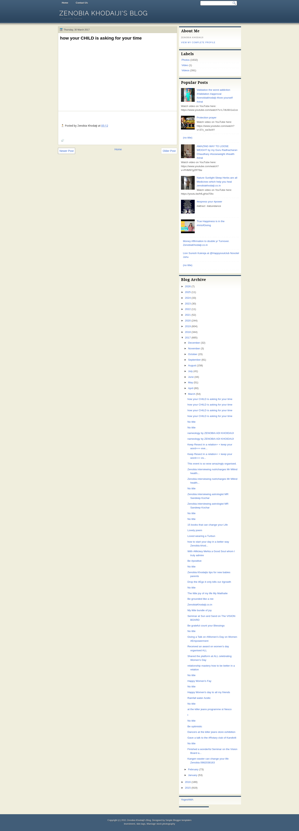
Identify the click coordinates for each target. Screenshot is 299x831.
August (192, 365)
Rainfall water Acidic (199, 698)
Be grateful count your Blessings (206, 625)
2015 (188, 787)
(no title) (187, 137)
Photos (186, 59)
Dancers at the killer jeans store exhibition (211, 732)
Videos (185, 70)
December (194, 342)
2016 (188, 782)
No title (191, 421)
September (194, 359)
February (193, 769)
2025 (188, 292)
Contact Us (82, 3)
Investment (129, 824)
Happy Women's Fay (199, 681)
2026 (188, 286)
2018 (188, 332)
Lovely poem (194, 530)
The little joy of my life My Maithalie (207, 593)
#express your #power (209, 201)
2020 (188, 320)
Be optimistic (194, 726)
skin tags (140, 824)
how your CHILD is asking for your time (101, 38)
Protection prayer (206, 117)
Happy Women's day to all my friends (208, 692)
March (191, 393)
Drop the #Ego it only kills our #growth (209, 581)
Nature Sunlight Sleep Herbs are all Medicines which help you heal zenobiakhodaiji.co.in (217, 181)
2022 (188, 309)
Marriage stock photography (161, 824)
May (190, 382)
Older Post (169, 150)
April (190, 388)
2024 (188, 297)
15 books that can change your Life (207, 524)
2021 (188, 314)
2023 (188, 303)
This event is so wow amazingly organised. (211, 463)
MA (191, 799)
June (191, 376)
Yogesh (185, 799)
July (190, 371)
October (192, 354)
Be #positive (194, 560)
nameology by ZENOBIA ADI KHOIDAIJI (210, 433)
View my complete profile (198, 42)
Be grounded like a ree (200, 598)
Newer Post (66, 150)
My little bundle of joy (199, 610)
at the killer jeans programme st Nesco (209, 709)
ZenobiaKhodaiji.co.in (199, 604)
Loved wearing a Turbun (201, 536)
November (194, 348)
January (192, 775)
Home (65, 3)
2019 (188, 326)
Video (185, 65)
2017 (188, 337)
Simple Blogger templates (179, 820)
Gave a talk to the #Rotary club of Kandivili (211, 737)
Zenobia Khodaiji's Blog (103, 13)
